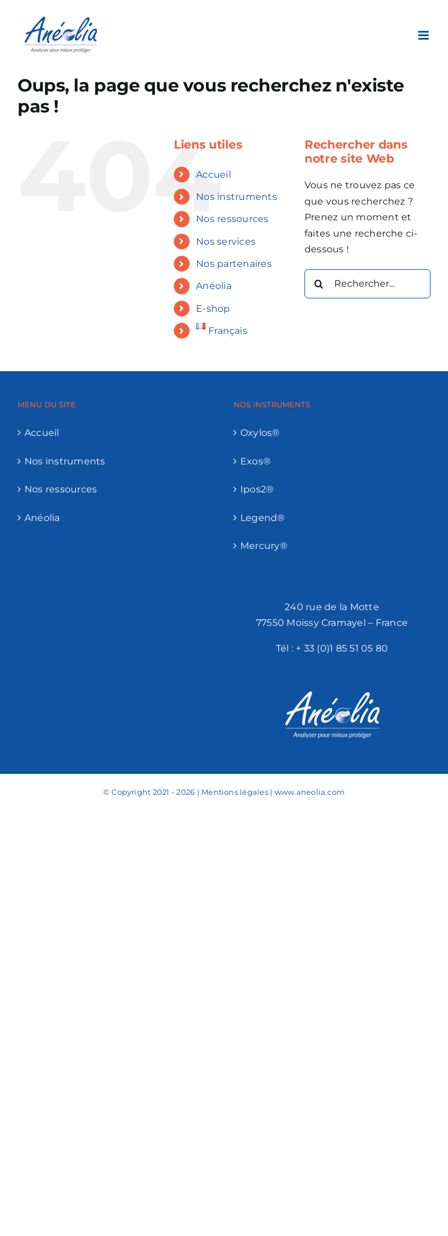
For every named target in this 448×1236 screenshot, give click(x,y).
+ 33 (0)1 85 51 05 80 (342, 648)
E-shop (213, 308)
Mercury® (264, 545)
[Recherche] (319, 283)
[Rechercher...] (367, 283)
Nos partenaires (234, 263)
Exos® (255, 461)
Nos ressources (232, 218)
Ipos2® (257, 489)
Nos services (226, 241)
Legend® (262, 517)
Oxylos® (260, 432)
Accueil (213, 174)
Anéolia (214, 285)
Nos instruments (236, 196)
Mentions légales (234, 792)
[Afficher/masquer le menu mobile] (424, 35)
